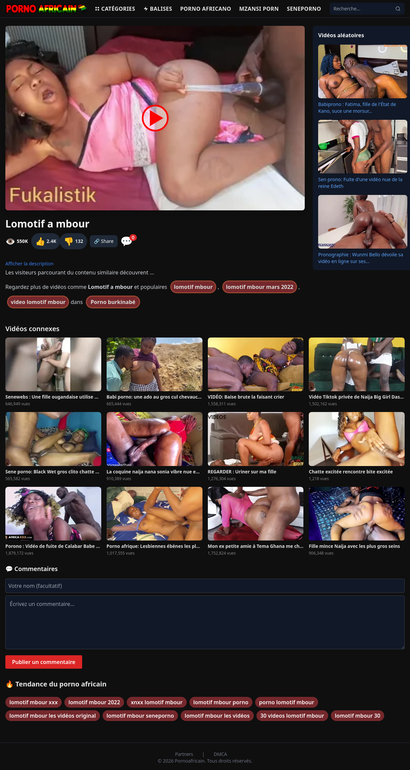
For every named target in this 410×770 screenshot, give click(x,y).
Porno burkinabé (113, 302)
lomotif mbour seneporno (140, 715)
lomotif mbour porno (220, 702)
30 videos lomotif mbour (292, 715)
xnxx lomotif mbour (156, 702)
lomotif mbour (193, 287)
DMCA (220, 754)
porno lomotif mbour (286, 702)
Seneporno (304, 8)
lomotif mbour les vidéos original (52, 715)
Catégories (115, 8)
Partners (184, 754)
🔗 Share (104, 241)
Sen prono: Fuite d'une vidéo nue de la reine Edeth (360, 182)
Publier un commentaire (43, 662)
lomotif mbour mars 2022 (259, 287)
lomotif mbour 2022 (94, 702)
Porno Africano (205, 8)
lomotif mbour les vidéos (217, 715)
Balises (157, 8)
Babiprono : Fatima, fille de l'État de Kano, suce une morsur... (357, 107)
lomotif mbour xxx (33, 702)
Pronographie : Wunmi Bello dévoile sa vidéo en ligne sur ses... (360, 257)
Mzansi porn (259, 8)
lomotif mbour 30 (357, 715)
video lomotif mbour (38, 302)
